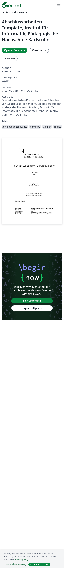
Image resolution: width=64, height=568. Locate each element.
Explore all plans (32, 308)
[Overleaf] (11, 5)
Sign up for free (32, 300)
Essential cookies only (15, 564)
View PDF (9, 58)
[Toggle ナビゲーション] (58, 5)
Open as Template (14, 50)
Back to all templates (14, 12)
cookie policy (21, 559)
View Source (39, 50)
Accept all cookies (39, 564)
